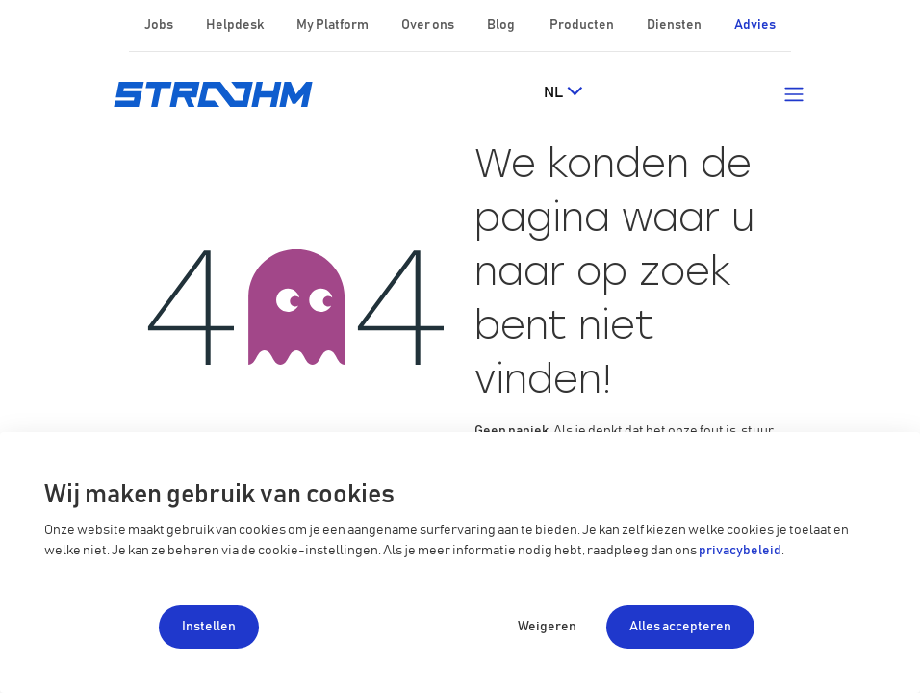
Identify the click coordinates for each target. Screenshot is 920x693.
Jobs (159, 25)
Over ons (428, 25)
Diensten (675, 25)
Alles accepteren (680, 626)
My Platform (332, 25)
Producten (582, 25)
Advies (755, 25)
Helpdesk (236, 25)
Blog (502, 25)
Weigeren (547, 626)
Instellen (209, 626)
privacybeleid (740, 550)
